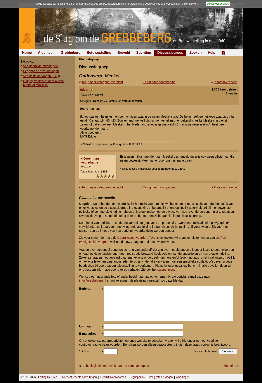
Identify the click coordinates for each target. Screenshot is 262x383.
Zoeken (195, 52)
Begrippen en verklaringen (41, 71)
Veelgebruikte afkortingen (40, 66)
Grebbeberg (71, 52)
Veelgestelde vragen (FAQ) (41, 76)
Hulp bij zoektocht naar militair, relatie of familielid (44, 83)
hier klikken (190, 3)
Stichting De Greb (46, 377)
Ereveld (124, 52)
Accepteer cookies (218, 3)
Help (211, 52)
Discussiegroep (170, 52)
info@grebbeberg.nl (92, 280)
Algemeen (46, 52)
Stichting (143, 52)
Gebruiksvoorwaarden (132, 237)
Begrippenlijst (137, 377)
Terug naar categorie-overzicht (102, 82)
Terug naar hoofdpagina (159, 82)
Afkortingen (182, 377)
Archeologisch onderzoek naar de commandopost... (116, 365)
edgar (84, 89)
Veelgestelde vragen (161, 377)
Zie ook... (230, 365)
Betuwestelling (99, 52)
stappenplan (165, 269)
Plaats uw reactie (225, 82)
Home (27, 52)
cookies (93, 3)
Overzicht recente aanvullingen (79, 377)
